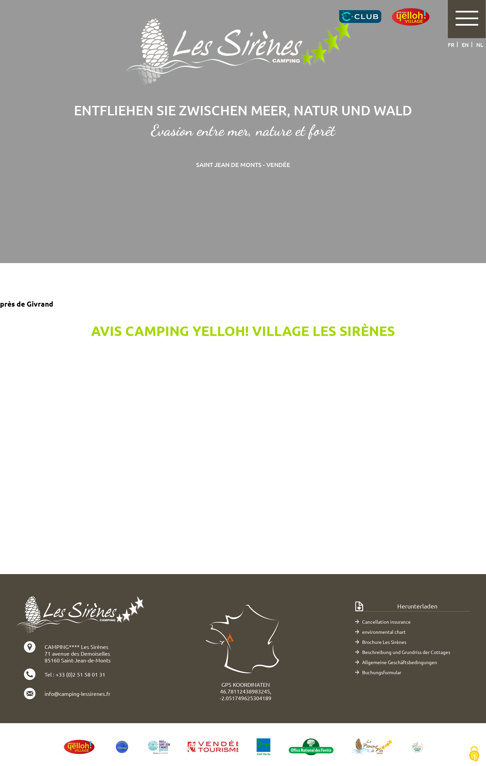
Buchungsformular (381, 672)
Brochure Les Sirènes (384, 642)
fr (451, 44)
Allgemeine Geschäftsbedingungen (399, 662)
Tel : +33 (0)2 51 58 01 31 (75, 674)
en (465, 44)
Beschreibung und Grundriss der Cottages (406, 652)
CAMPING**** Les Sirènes (76, 646)
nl (479, 44)
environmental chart (384, 632)
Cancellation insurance (386, 622)
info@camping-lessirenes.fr (77, 693)
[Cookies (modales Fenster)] (474, 754)
